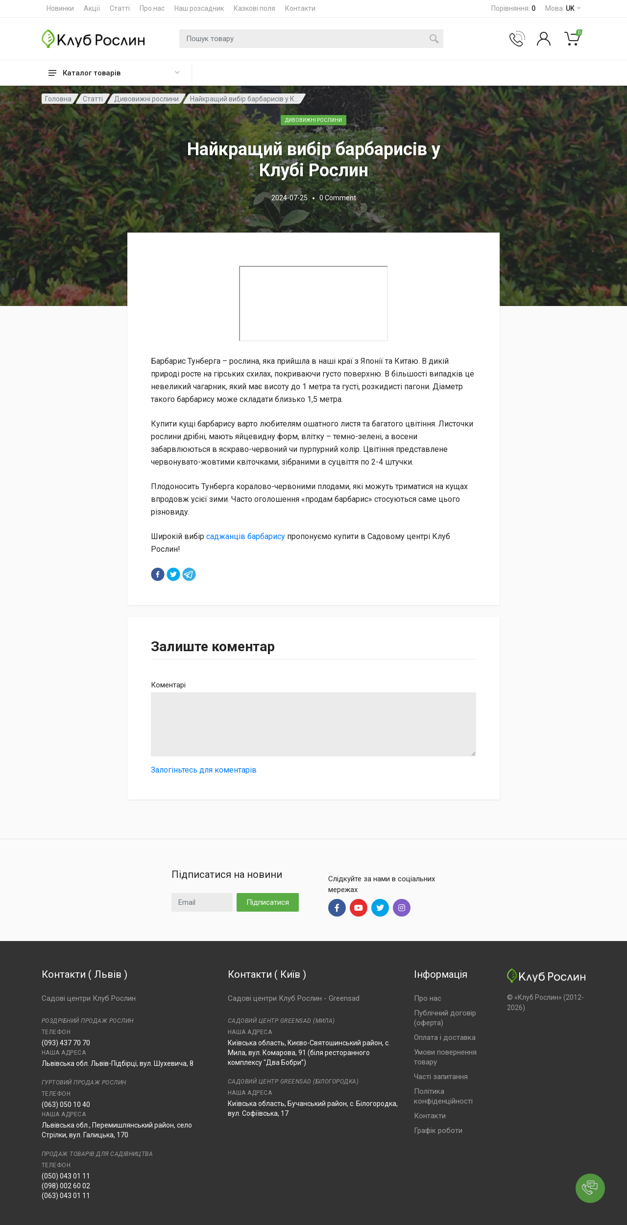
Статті (120, 8)
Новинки (60, 8)
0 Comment (337, 198)
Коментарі (168, 685)
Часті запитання (441, 1076)
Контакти (300, 8)
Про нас (152, 8)
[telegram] (189, 574)
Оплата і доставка (445, 1037)
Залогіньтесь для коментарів (204, 770)
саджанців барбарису (245, 536)
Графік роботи (438, 1130)
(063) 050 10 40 (66, 1104)
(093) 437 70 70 (66, 1043)
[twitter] (173, 574)
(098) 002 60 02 (66, 1186)
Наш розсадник (199, 8)
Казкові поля (254, 8)
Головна (58, 99)
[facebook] (158, 574)
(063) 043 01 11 (66, 1196)
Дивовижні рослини (146, 99)
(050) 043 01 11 (66, 1176)
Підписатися (267, 902)
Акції (92, 8)
